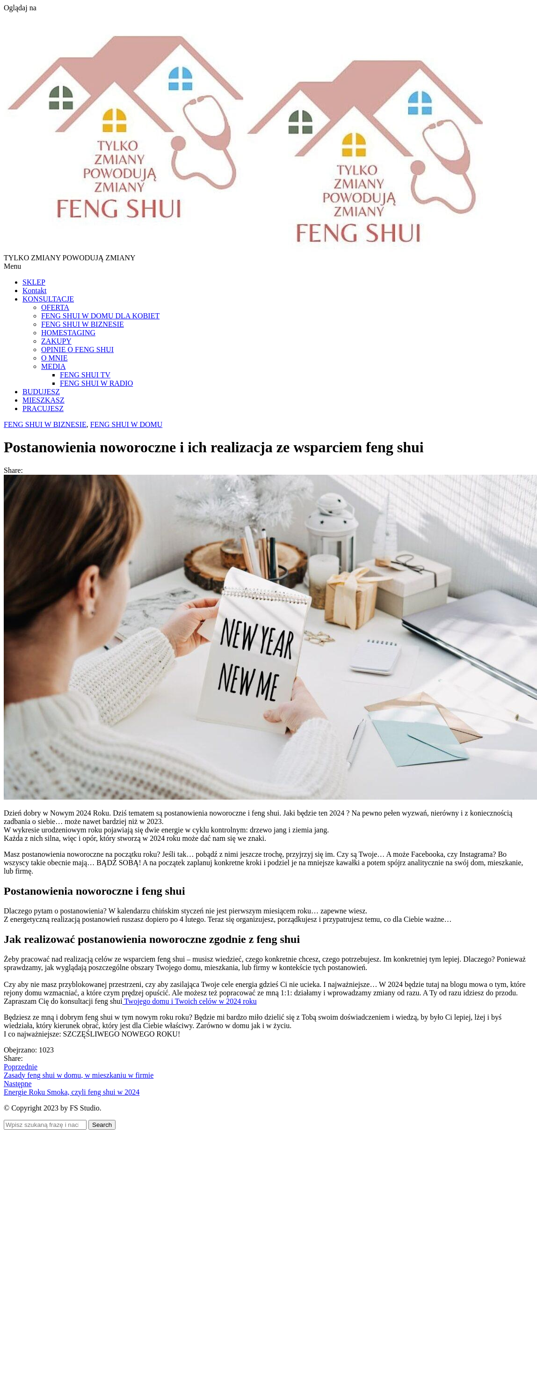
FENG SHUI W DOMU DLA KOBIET (100, 316)
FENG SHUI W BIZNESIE (82, 324)
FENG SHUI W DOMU (126, 424)
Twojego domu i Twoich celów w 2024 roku (190, 1001)
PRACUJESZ (43, 408)
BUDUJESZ (41, 392)
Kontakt (34, 290)
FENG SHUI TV (85, 375)
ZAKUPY (56, 341)
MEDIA (53, 366)
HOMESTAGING (68, 333)
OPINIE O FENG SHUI (77, 349)
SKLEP (33, 282)
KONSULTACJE (48, 299)
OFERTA (55, 307)
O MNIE (54, 358)
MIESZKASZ (43, 400)
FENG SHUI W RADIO (96, 383)
